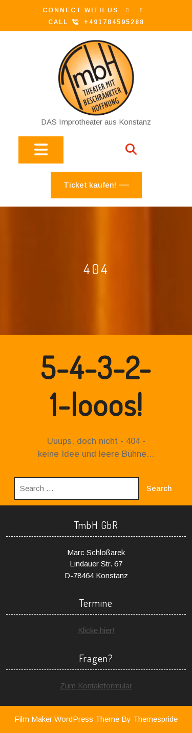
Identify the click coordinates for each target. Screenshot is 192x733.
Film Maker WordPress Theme (66, 719)
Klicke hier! (96, 630)
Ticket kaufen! (89, 184)
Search (159, 488)
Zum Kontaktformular (96, 685)
